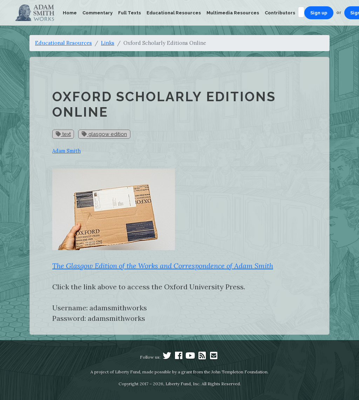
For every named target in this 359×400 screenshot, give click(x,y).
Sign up (318, 12)
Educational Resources (174, 12)
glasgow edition (104, 134)
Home (70, 12)
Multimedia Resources (232, 12)
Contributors (280, 12)
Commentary (97, 12)
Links (107, 43)
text (63, 134)
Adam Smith (66, 150)
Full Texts (129, 12)
